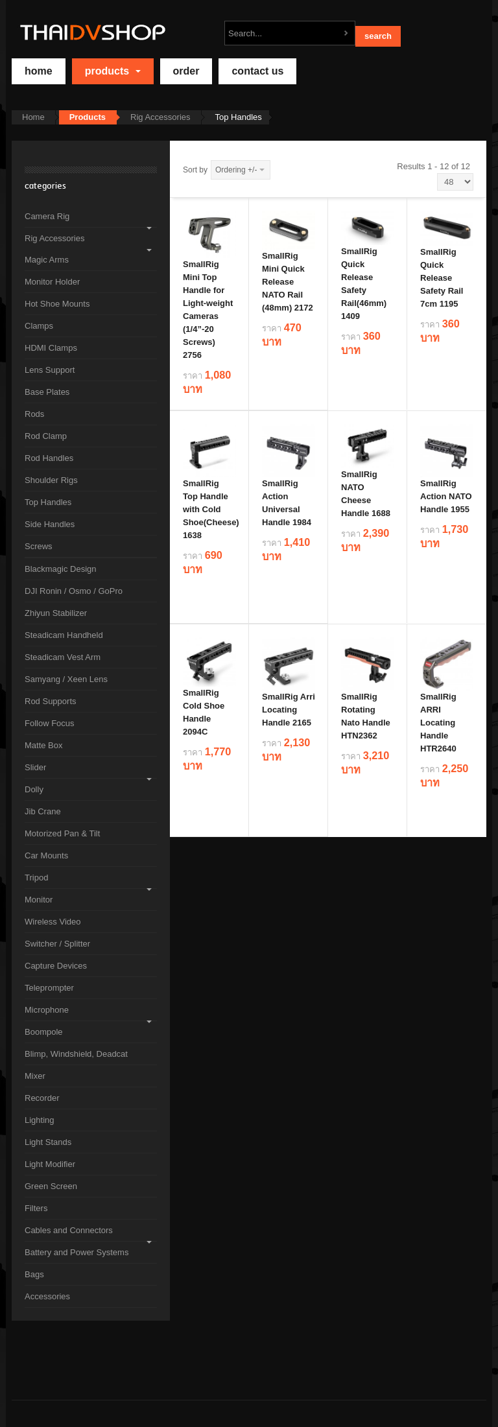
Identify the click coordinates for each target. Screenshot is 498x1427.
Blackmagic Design (61, 569)
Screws (39, 546)
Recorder (42, 1098)
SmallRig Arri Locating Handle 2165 (288, 709)
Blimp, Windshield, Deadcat (76, 1054)
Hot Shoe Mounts (57, 304)
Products (113, 71)
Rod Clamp (46, 436)
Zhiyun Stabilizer (56, 613)
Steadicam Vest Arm (63, 657)
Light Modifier (50, 1164)
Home (33, 117)
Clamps (39, 326)
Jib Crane (43, 811)
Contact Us (257, 71)
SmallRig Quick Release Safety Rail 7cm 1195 (441, 278)
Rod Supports (51, 701)
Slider (35, 767)
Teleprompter (49, 988)
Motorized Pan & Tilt (62, 833)
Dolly (34, 789)
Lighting (39, 1120)
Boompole (44, 1032)
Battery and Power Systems (76, 1252)
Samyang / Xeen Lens (66, 679)
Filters (36, 1208)
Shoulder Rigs (51, 480)
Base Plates (47, 392)
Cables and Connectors (69, 1230)
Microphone (47, 1010)
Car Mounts (46, 855)
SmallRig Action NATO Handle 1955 (446, 496)
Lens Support (50, 370)
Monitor (39, 899)
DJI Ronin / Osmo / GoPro (74, 591)
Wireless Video (52, 921)
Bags (34, 1274)
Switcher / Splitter (57, 944)
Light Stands (48, 1142)
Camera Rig (47, 216)
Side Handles (50, 524)
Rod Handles (49, 458)
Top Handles (48, 502)
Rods (34, 414)
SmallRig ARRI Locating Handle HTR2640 (438, 722)
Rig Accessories (160, 117)
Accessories (47, 1296)
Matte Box (44, 745)
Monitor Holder (52, 282)
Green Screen (51, 1186)
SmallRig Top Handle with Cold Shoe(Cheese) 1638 (211, 509)
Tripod (36, 877)
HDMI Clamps (51, 348)
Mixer (35, 1076)
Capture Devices (56, 966)
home (39, 71)
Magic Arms (47, 260)
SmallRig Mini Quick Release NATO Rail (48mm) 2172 (287, 282)
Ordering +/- (236, 169)
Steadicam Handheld (64, 635)
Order (186, 71)
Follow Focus (50, 723)
